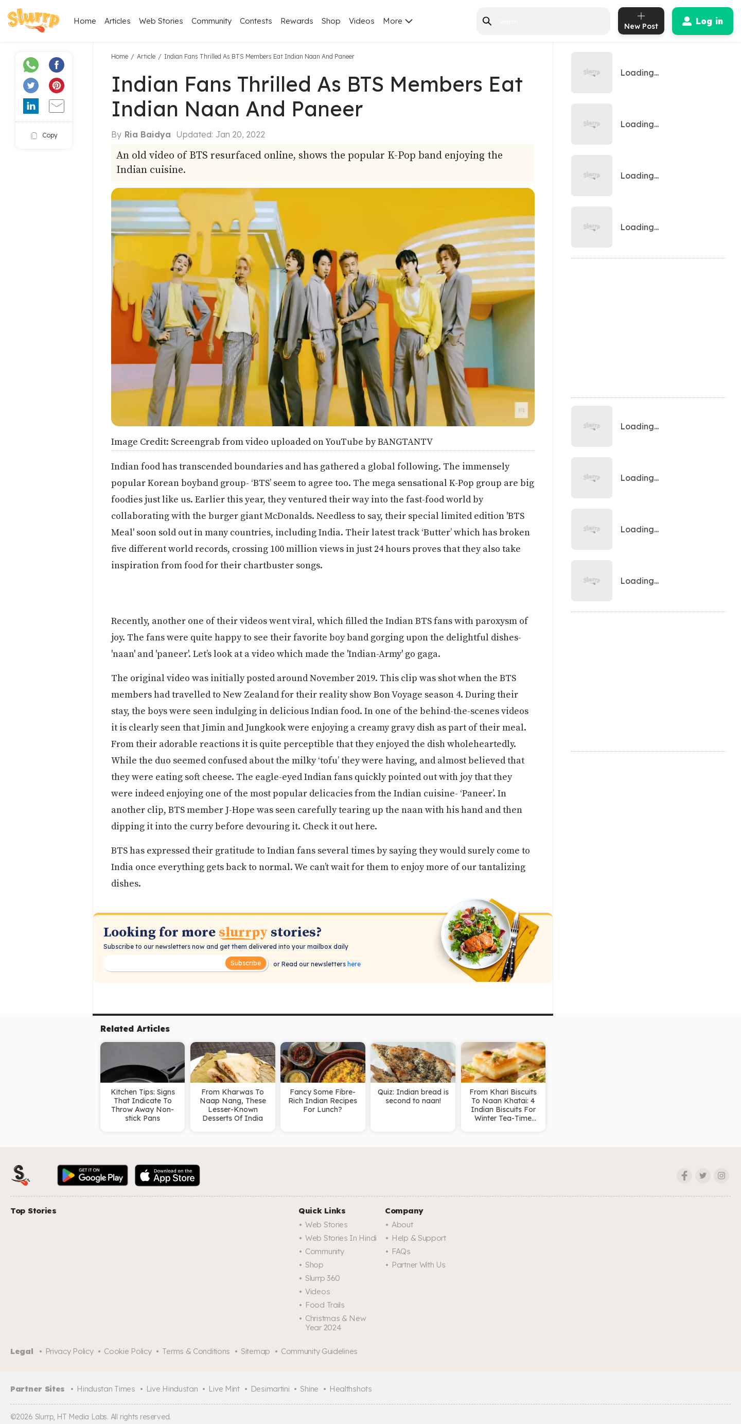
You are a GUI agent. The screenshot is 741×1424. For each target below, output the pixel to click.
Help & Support (419, 1238)
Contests (256, 21)
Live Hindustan (172, 1389)
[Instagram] (721, 1176)
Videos (362, 21)
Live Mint (223, 1389)
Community (211, 21)
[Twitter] (703, 1176)
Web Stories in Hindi (341, 1238)
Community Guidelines (319, 1351)
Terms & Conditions (196, 1351)
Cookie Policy (127, 1351)
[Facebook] (684, 1176)
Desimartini (270, 1389)
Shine (309, 1389)
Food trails (325, 1305)
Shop (331, 21)
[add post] (641, 20)
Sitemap (255, 1351)
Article (146, 56)
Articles (117, 21)
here (353, 964)
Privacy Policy (69, 1351)
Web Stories (161, 21)
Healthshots (350, 1389)
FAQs (401, 1251)
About (402, 1224)
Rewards (296, 21)
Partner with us (419, 1265)
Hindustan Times (106, 1389)
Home (85, 21)
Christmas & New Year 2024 (335, 1322)
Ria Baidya (148, 134)
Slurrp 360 (322, 1278)
